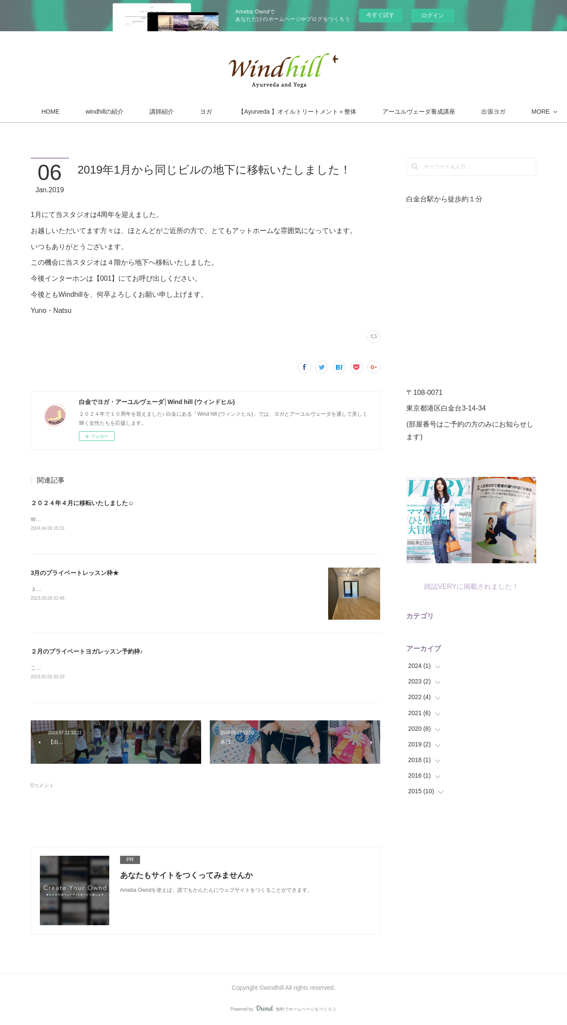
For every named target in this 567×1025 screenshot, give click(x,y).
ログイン (432, 15)
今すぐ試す (380, 15)
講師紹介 (221, 111)
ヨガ (265, 111)
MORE (450, 111)
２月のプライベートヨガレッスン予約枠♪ (87, 652)
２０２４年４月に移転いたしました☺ (82, 502)
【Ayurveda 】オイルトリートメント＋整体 (356, 111)
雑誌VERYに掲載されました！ (471, 586)
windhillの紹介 (164, 111)
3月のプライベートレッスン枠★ (75, 573)
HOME (110, 111)
